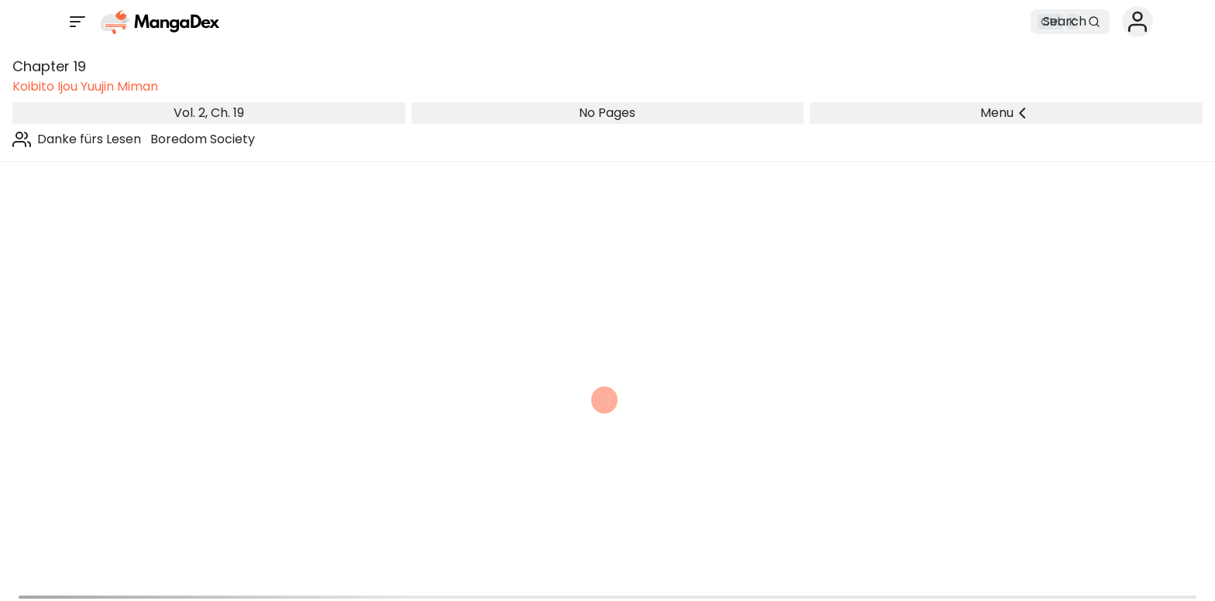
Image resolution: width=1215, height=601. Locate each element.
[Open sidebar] (77, 21)
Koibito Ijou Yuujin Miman (85, 86)
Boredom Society (202, 139)
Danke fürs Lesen (89, 139)
